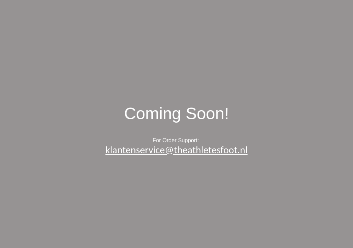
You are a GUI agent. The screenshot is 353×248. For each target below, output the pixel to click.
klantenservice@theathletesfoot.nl (176, 150)
